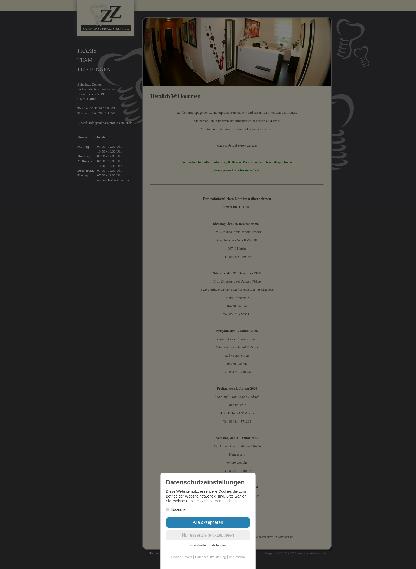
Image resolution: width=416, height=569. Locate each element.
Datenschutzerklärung (210, 557)
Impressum (237, 557)
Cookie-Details (181, 557)
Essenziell (176, 509)
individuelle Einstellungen (208, 545)
